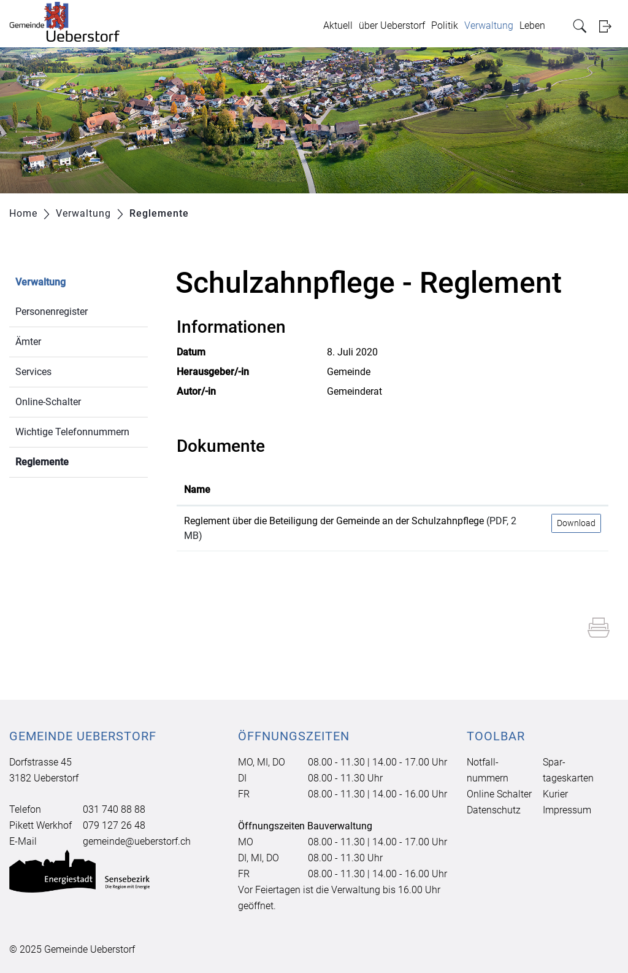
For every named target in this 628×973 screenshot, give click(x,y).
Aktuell (338, 25)
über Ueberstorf (392, 25)
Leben (532, 25)
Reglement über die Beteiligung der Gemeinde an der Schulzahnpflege (334, 521)
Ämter (28, 341)
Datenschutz (494, 810)
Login (609, 26)
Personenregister (51, 311)
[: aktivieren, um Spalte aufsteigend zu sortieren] (576, 490)
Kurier (555, 794)
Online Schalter (499, 794)
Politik (444, 25)
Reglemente (71, 461)
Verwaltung (488, 25)
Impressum (567, 810)
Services (33, 372)
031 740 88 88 (114, 809)
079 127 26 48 (114, 825)
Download (576, 523)
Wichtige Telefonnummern (72, 432)
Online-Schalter (48, 402)
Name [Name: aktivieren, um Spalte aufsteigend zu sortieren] (197, 489)
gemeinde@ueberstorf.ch (137, 841)
